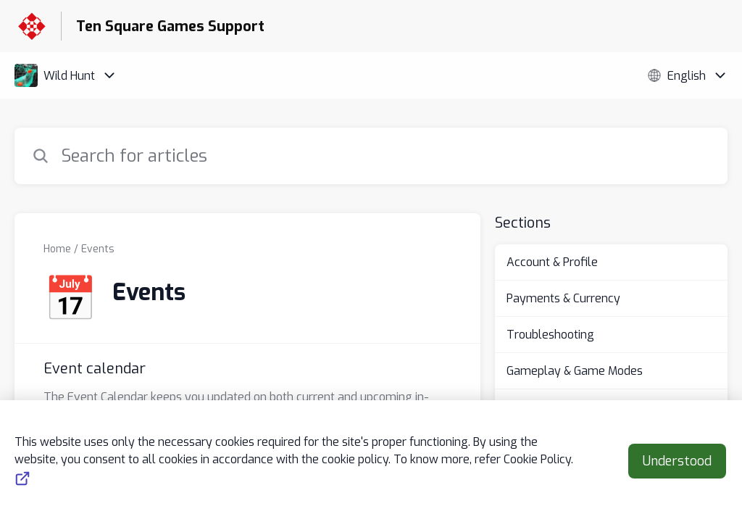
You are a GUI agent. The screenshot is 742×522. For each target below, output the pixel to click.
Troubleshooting (550, 334)
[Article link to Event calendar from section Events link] (247, 399)
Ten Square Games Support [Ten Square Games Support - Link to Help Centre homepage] (170, 26)
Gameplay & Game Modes (575, 370)
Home (57, 249)
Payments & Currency (563, 298)
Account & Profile (552, 262)
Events (97, 249)
